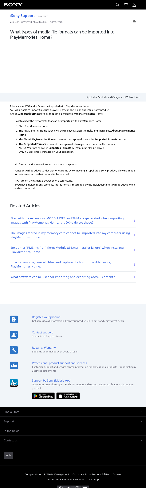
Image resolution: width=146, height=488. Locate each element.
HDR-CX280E (42, 16)
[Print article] (134, 22)
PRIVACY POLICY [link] (73, 465)
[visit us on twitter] (69, 439)
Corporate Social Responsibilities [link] (91, 424)
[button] (73, 362)
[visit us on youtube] (85, 439)
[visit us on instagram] (77, 439)
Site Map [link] (94, 429)
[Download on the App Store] (68, 345)
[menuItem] (126, 4)
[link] (8, 405)
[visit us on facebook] (61, 439)
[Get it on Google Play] (44, 345)
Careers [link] (117, 424)
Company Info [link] (33, 424)
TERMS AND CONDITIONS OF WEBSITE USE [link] (73, 461)
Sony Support (22, 15)
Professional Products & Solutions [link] (66, 429)
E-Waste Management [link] (56, 424)
